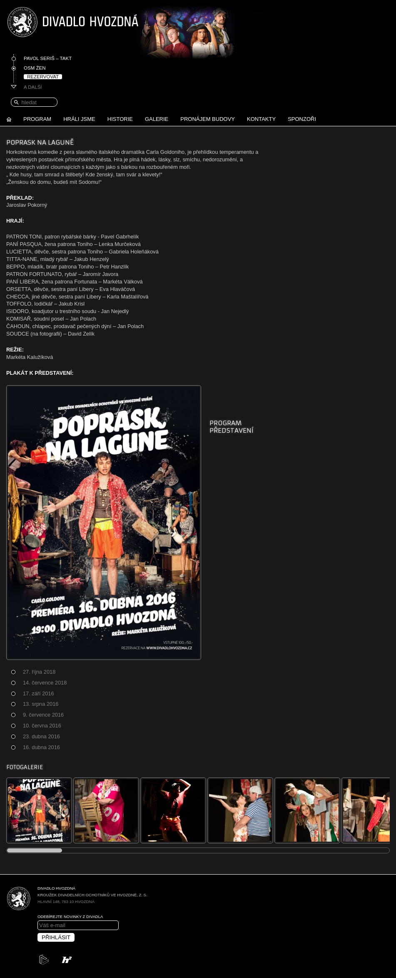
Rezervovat (43, 76)
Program (37, 119)
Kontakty (261, 119)
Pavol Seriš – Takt (48, 58)
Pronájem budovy (207, 119)
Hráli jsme (79, 119)
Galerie (156, 119)
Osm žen (34, 67)
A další (33, 87)
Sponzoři (302, 119)
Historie (120, 119)
